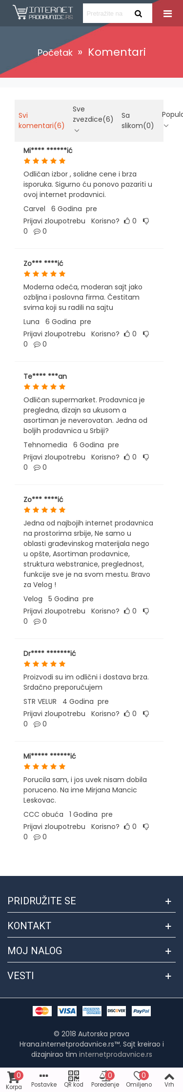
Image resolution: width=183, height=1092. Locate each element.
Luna (31, 322)
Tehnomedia (45, 445)
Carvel (34, 209)
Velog (32, 599)
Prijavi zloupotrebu (54, 221)
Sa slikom (138, 120)
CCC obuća (43, 814)
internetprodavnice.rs (115, 1054)
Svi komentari (42, 120)
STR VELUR (40, 701)
